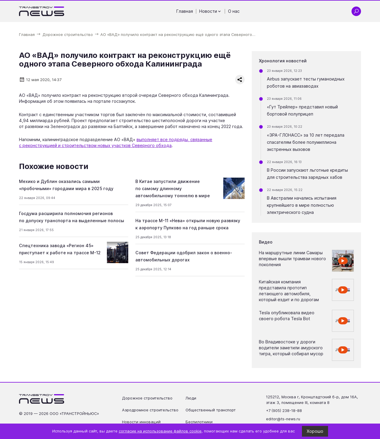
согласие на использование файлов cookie (160, 431)
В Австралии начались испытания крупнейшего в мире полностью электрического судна (301, 205)
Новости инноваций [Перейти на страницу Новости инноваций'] (141, 422)
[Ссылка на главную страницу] (41, 11)
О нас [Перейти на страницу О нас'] (234, 11)
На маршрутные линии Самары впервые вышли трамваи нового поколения (292, 258)
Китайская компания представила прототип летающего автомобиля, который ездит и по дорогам (289, 290)
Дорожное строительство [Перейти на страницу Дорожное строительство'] (147, 398)
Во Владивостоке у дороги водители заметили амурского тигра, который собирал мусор (291, 347)
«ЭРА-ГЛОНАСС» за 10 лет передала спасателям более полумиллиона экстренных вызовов (305, 142)
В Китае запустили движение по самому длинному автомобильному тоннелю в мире (172, 188)
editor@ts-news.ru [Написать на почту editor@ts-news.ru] (283, 419)
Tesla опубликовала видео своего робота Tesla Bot (286, 315)
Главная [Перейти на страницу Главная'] (184, 11)
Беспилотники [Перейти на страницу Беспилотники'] (199, 422)
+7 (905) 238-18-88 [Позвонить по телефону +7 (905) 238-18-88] (284, 410)
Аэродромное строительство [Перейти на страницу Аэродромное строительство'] (150, 410)
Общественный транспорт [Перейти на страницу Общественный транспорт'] (211, 410)
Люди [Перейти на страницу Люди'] (191, 398)
